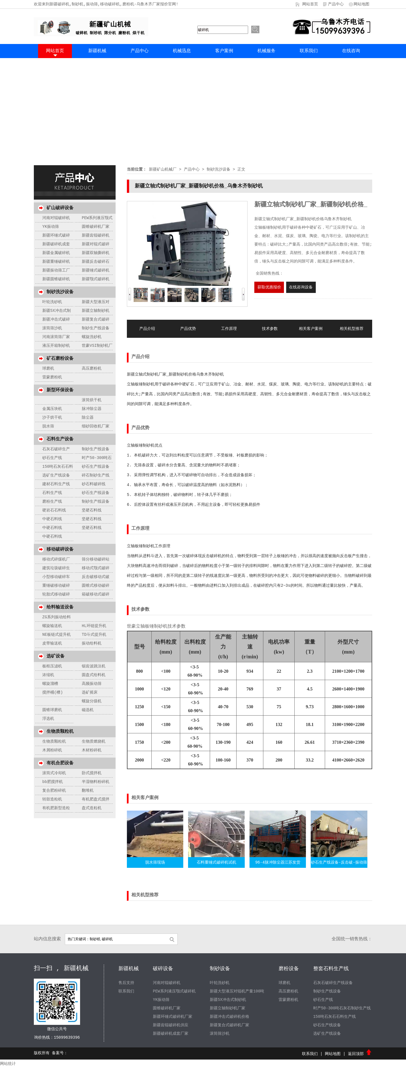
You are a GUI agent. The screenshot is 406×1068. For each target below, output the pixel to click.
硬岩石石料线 (54, 510)
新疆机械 (97, 51)
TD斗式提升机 (94, 634)
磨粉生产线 (52, 501)
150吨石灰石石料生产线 (334, 1016)
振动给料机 (92, 643)
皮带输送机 (52, 643)
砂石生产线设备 (95, 466)
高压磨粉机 (92, 368)
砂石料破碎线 (93, 484)
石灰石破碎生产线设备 (333, 983)
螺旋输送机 (52, 626)
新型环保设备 (60, 390)
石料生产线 (52, 493)
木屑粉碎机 (52, 750)
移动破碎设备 (60, 549)
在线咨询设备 (301, 287)
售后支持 (126, 983)
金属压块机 (52, 409)
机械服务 (266, 51)
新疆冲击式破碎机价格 (229, 1016)
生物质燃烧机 (93, 741)
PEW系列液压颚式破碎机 (174, 991)
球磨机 (48, 368)
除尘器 (88, 417)
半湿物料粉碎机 (95, 782)
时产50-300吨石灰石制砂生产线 (342, 1008)
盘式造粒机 (92, 808)
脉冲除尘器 (92, 409)
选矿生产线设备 (56, 475)
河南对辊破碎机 (56, 218)
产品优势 (188, 328)
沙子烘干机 (52, 417)
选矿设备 (56, 656)
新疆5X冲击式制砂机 (228, 1000)
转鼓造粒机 (52, 799)
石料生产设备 (60, 439)
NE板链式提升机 (56, 634)
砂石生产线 (52, 458)
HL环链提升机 (94, 626)
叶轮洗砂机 (52, 302)
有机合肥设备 (60, 763)
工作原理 (229, 328)
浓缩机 (48, 675)
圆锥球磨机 (52, 710)
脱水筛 (48, 426)
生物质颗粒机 (60, 731)
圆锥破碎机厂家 (95, 226)
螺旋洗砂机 (92, 337)
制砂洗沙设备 (60, 292)
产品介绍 (147, 328)
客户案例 (224, 51)
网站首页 (310, 4)
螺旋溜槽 (50, 683)
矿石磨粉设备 (60, 358)
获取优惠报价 (269, 287)
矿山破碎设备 (60, 208)
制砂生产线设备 (95, 328)
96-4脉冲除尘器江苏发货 (277, 862)
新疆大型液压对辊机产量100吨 (237, 991)
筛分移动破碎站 (95, 559)
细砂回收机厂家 (95, 426)
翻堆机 (88, 790)
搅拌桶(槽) (52, 692)
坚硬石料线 (92, 510)
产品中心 (336, 4)
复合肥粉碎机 (54, 790)
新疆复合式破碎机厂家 (229, 1025)
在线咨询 (351, 51)
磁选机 (88, 710)
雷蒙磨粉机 (52, 377)
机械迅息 (182, 51)
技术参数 (270, 328)
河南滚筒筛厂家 (56, 337)
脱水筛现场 (155, 862)
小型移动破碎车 (56, 577)
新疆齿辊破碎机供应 (170, 1025)
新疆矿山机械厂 (162, 169)
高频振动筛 (92, 683)
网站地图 (361, 4)
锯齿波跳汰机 (93, 666)
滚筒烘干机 (92, 400)
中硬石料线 (52, 519)
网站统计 (8, 1064)
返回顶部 (360, 1054)
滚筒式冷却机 (54, 773)
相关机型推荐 (351, 328)
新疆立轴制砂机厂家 (227, 1008)
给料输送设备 (60, 607)
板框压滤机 (52, 666)
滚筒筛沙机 (52, 328)
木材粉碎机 (92, 750)
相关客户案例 (311, 328)
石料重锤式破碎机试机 (216, 862)
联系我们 (309, 51)
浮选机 (48, 718)
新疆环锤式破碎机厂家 (172, 1016)
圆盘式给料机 (93, 675)
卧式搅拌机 (92, 773)
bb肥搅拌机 (52, 782)
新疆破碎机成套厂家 (170, 1033)
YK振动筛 (50, 226)
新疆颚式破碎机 (95, 279)
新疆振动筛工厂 (56, 270)
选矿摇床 (90, 692)
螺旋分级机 (92, 701)
